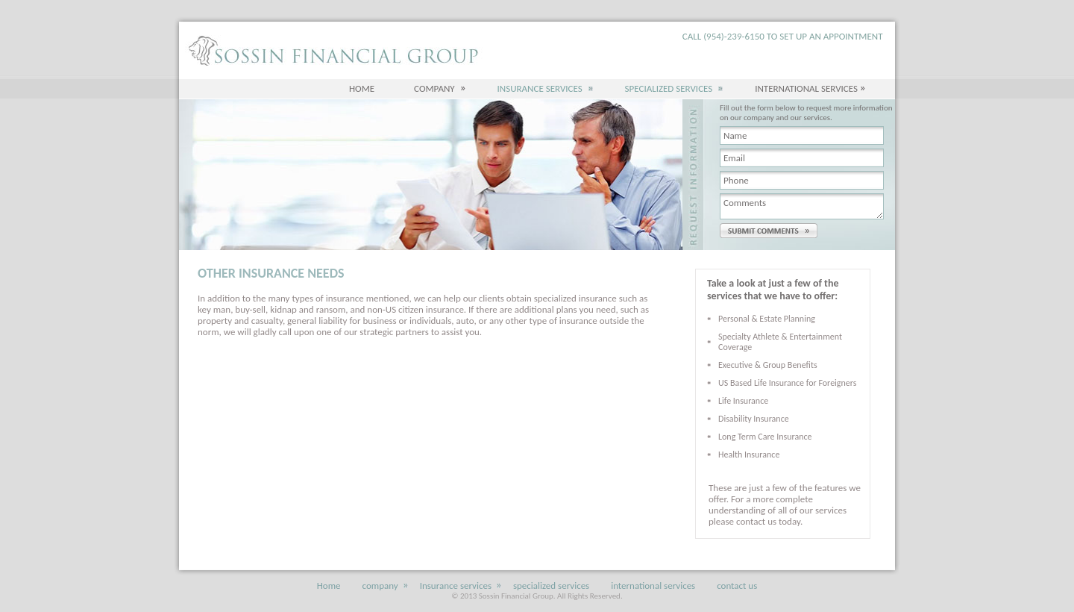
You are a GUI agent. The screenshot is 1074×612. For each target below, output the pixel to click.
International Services (806, 88)
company (435, 88)
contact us (737, 585)
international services (653, 585)
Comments (802, 206)
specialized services (670, 88)
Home (361, 88)
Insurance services (541, 88)
